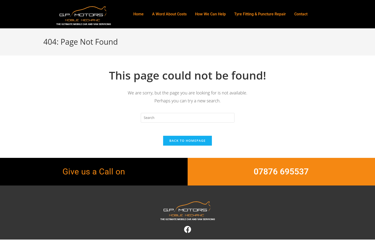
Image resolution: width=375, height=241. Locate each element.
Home (138, 14)
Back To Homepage (187, 142)
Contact (300, 14)
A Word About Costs (169, 14)
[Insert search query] (187, 118)
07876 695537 (281, 173)
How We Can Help (210, 14)
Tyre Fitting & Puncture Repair (260, 14)
